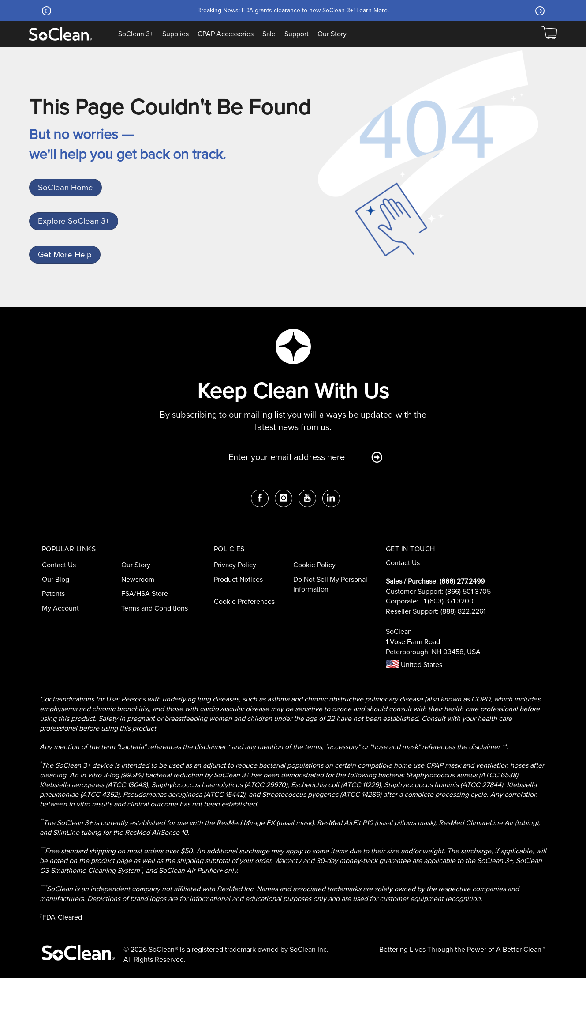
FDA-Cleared (62, 949)
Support (296, 34)
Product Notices (238, 611)
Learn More (372, 10)
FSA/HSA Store (144, 626)
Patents (53, 626)
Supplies (175, 34)
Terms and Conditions (154, 640)
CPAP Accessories (226, 34)
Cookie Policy (314, 597)
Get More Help (67, 281)
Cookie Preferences (244, 633)
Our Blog (55, 611)
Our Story (332, 34)
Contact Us (59, 597)
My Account (60, 640)
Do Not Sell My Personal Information (330, 616)
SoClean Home (68, 193)
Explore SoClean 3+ (75, 237)
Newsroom (137, 611)
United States (414, 696)
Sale (269, 34)
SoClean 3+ (135, 34)
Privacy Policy (235, 597)
